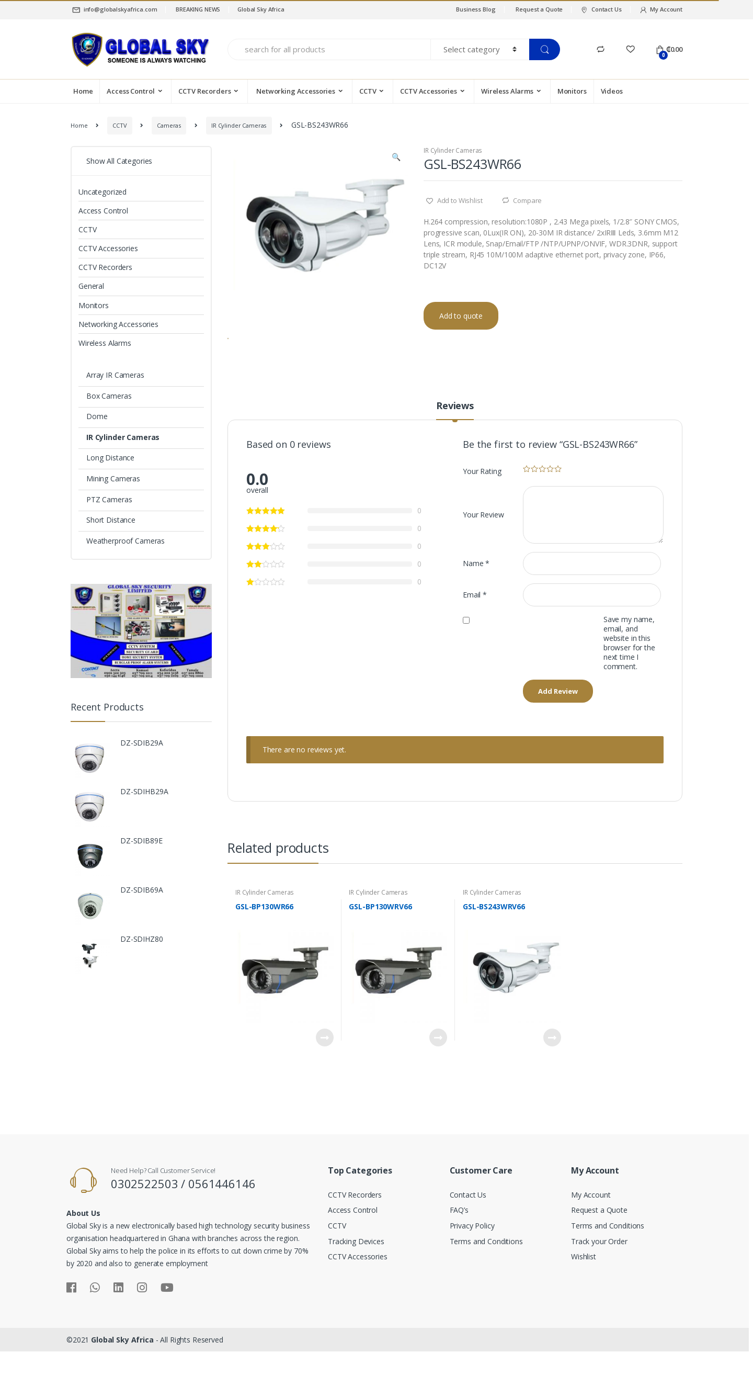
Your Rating (482, 512)
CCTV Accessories (428, 91)
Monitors (572, 91)
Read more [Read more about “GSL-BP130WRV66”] (437, 1078)
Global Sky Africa (260, 9)
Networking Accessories (295, 91)
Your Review (483, 555)
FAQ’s (459, 1251)
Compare (527, 200)
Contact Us (600, 9)
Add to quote (461, 316)
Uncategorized (102, 192)
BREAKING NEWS (197, 9)
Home (83, 91)
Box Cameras (108, 396)
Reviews (455, 447)
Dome (96, 416)
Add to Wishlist (459, 200)
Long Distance (110, 458)
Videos (612, 91)
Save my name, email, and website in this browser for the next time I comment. (629, 684)
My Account (660, 9)
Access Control (130, 91)
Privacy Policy (472, 1266)
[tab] (455, 451)
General (91, 286)
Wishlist (583, 1297)
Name (476, 604)
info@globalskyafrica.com (114, 9)
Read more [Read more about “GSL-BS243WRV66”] (551, 1078)
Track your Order (599, 1282)
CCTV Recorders (204, 91)
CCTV (367, 91)
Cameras (169, 125)
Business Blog (475, 9)
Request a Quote (539, 9)
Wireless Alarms (507, 91)
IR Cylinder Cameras (238, 125)
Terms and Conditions (486, 1282)
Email (475, 635)
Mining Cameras (113, 478)
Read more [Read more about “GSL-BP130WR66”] (324, 1078)
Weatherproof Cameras (125, 541)
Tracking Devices (356, 1282)
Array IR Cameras (115, 375)
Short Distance (110, 520)
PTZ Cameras (109, 499)
